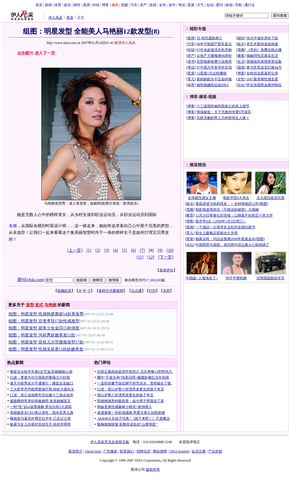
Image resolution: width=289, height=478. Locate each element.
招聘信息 (143, 451)
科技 (95, 5)
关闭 (166, 291)
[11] (140, 257)
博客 (105, 5)
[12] (151, 257)
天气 (200, 5)
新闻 (48, 5)
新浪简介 (75, 451)
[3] (106, 250)
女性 (162, 5)
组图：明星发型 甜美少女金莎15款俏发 (44, 328)
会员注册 (199, 451)
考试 (181, 5)
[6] (133, 250)
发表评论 (166, 270)
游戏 (152, 5)
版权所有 (153, 469)
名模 (13, 226)
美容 (69, 18)
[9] (160, 250)
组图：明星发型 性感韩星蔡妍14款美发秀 (46, 314)
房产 (143, 5)
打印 (152, 291)
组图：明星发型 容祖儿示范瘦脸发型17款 (46, 342)
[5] (124, 250)
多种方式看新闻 (111, 291)
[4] (115, 250)
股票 (86, 5)
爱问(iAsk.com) (30, 280)
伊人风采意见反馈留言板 (109, 442)
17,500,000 (153, 280)
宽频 (124, 5)
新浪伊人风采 (125, 43)
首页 (39, 5)
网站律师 (160, 451)
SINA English (179, 451)
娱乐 (67, 5)
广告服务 (110, 451)
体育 (57, 5)
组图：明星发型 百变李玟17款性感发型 (44, 321)
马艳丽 (50, 305)
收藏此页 (64, 291)
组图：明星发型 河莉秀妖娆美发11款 (42, 335)
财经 (76, 5)
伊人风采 (55, 18)
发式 (39, 305)
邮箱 (229, 5)
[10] (170, 250)
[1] (89, 250)
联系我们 (127, 451)
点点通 (136, 291)
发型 (30, 305)
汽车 (134, 5)
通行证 (249, 5)
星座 (191, 5)
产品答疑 (215, 451)
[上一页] (74, 250)
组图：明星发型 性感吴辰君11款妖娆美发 (46, 349)
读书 (171, 5)
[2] (97, 250)
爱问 (219, 5)
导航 (238, 5)
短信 (210, 5)
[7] (142, 250)
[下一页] (165, 257)
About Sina (93, 451)
